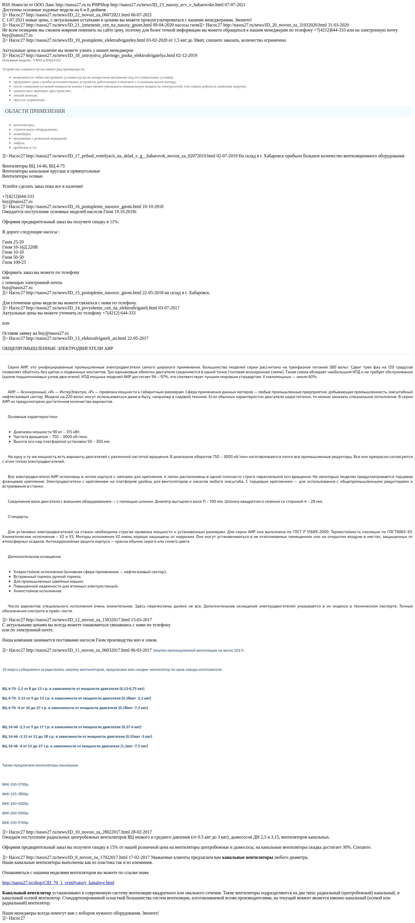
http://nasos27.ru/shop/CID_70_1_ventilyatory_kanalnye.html (58, 882)
